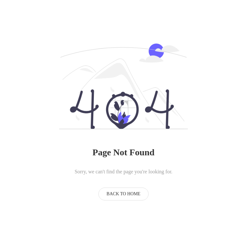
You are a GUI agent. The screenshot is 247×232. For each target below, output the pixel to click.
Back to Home (123, 193)
